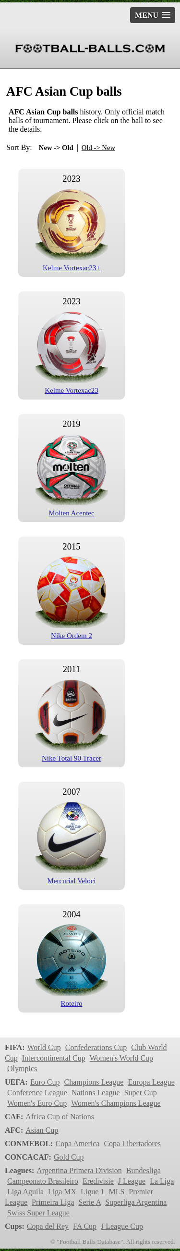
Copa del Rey (48, 1226)
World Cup (43, 1047)
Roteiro (72, 1003)
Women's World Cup (121, 1058)
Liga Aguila (25, 1192)
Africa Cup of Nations (59, 1117)
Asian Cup (41, 1130)
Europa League (151, 1082)
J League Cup (122, 1226)
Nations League (96, 1092)
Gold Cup (69, 1157)
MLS (116, 1192)
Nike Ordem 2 (71, 635)
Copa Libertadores (132, 1143)
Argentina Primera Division (78, 1170)
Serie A (90, 1202)
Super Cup (140, 1092)
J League (131, 1181)
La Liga (162, 1181)
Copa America (77, 1143)
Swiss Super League (38, 1213)
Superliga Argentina (136, 1202)
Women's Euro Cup (37, 1103)
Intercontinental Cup (53, 1058)
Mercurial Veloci (72, 881)
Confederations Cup (96, 1047)
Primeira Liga (53, 1202)
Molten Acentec (71, 513)
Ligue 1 (92, 1192)
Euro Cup (45, 1082)
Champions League (93, 1082)
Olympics (22, 1068)
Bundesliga (143, 1170)
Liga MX (62, 1192)
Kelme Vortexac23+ (71, 268)
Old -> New (98, 147)
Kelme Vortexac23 (71, 390)
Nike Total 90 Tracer (71, 758)
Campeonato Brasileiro (42, 1181)
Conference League (37, 1092)
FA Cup (84, 1226)
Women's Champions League (115, 1103)
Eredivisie (98, 1181)
